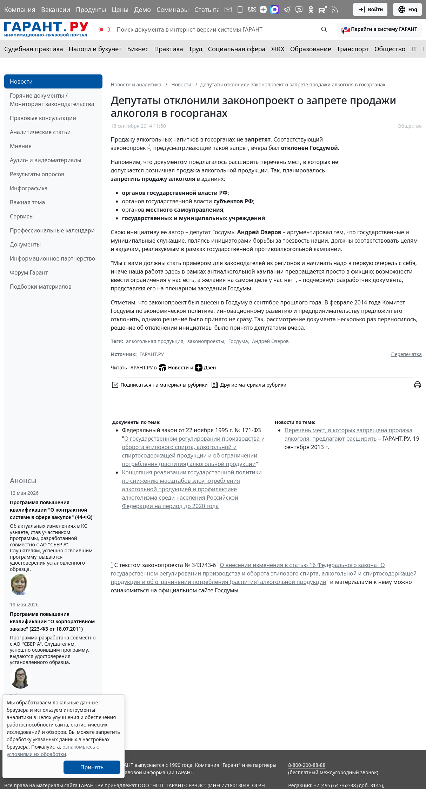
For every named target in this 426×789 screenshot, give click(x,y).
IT (414, 49)
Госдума (238, 341)
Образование (310, 49)
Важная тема (27, 202)
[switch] (104, 29)
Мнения (21, 146)
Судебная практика (33, 49)
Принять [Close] (92, 767)
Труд (195, 49)
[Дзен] (263, 9)
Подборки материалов (41, 286)
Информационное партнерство (52, 258)
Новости (21, 81)
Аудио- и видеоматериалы (45, 160)
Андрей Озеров (270, 341)
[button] (379, 29)
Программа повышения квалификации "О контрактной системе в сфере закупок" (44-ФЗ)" (52, 509)
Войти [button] (370, 9)
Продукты (91, 9)
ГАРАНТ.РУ (152, 354)
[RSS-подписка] (335, 9)
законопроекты (205, 341)
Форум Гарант (29, 272)
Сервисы (22, 216)
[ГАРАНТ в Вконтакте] (252, 9)
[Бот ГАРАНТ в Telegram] (299, 9)
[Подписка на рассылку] (228, 9)
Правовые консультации (43, 118)
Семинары (173, 9)
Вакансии (55, 9)
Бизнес (137, 49)
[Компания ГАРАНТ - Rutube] (323, 9)
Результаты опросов (37, 174)
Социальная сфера (237, 49)
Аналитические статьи (40, 132)
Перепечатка (406, 354)
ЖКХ (278, 49)
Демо (142, 9)
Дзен (205, 368)
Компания (19, 9)
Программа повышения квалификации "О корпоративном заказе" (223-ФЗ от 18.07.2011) (52, 621)
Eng (407, 9)
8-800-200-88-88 (306, 765)
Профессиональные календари (52, 230)
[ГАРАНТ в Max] (274, 9)
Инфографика (29, 188)
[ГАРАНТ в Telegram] (287, 9)
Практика (168, 49)
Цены (120, 9)
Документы (25, 244)
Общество (390, 49)
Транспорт (353, 49)
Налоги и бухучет (95, 49)
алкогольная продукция (154, 341)
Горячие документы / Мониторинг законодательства (52, 100)
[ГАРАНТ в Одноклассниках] (311, 9)
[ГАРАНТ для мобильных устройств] (240, 9)
